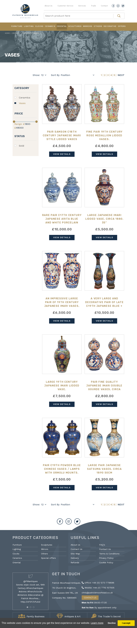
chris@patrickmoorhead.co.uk (97, 592)
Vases (22, 103)
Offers (122, 26)
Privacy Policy (106, 558)
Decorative (110, 26)
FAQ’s (102, 545)
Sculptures (75, 26)
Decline (112, 623)
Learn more (97, 623)
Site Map (75, 553)
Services (82, 6)
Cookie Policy (106, 562)
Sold (21, 145)
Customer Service (65, 6)
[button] (27, 607)
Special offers (48, 558)
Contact (104, 6)
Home (7, 33)
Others (98, 26)
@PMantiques (30, 581)
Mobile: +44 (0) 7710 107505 (98, 587)
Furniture (17, 26)
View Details (62, 154)
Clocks (39, 26)
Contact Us (76, 549)
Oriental (62, 26)
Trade (93, 6)
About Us (48, 6)
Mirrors (87, 26)
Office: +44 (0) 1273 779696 (98, 582)
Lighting (29, 26)
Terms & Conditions (109, 553)
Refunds (75, 562)
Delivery (75, 558)
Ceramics (50, 26)
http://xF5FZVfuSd (30, 602)
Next (121, 75)
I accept (126, 623)
